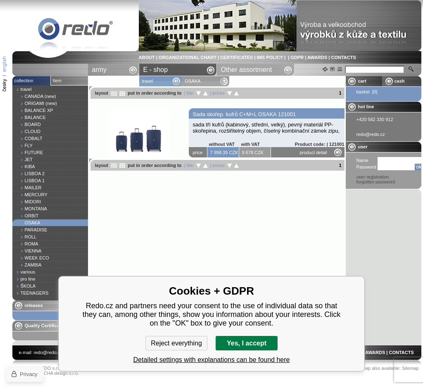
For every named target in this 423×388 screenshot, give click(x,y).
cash (399, 81)
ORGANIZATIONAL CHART (187, 57)
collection (23, 80)
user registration (372, 176)
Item (57, 80)
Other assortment (246, 69)
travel (147, 81)
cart (362, 81)
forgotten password (375, 181)
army (99, 69)
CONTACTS (343, 57)
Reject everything (176, 343)
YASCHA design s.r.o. (57, 373)
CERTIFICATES (236, 57)
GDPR (297, 57)
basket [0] (367, 91)
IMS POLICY (270, 57)
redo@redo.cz (48, 352)
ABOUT (147, 57)
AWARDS (317, 57)
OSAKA (75, 30)
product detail (313, 152)
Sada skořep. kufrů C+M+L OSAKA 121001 (244, 114)
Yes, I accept (246, 343)
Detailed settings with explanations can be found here (211, 359)
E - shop (155, 69)
